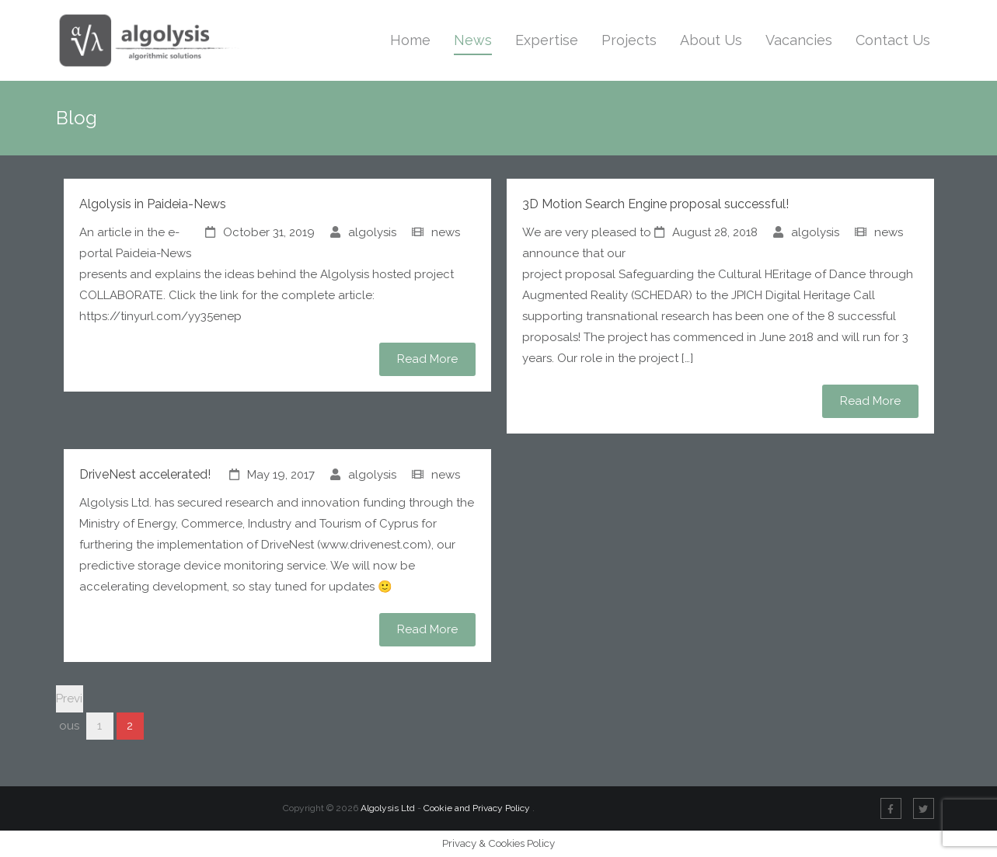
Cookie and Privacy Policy (478, 808)
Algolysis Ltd (388, 808)
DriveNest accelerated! (145, 474)
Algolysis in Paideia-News (152, 204)
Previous (69, 702)
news (445, 232)
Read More (427, 359)
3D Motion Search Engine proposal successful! (655, 204)
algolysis (372, 232)
